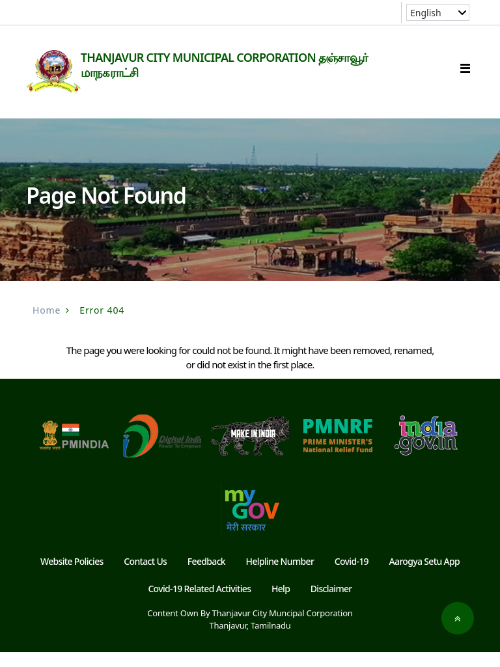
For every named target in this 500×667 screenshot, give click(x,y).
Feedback (206, 576)
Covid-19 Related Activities (199, 603)
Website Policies (72, 576)
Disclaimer (331, 603)
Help (280, 603)
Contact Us (145, 576)
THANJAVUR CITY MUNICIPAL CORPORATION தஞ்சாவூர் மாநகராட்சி (243, 64)
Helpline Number (280, 576)
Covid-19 (351, 576)
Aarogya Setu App (424, 576)
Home (47, 325)
